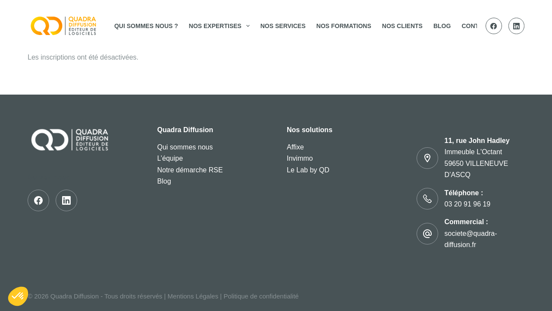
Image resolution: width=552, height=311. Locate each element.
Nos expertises (221, 26)
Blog (442, 25)
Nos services (283, 25)
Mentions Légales (193, 296)
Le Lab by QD (308, 170)
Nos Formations (344, 25)
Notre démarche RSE (190, 170)
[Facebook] (494, 26)
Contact (475, 25)
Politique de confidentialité (260, 296)
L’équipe (170, 158)
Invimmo (300, 158)
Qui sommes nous (185, 147)
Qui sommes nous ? (146, 25)
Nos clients (402, 25)
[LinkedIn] (516, 26)
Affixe (295, 147)
